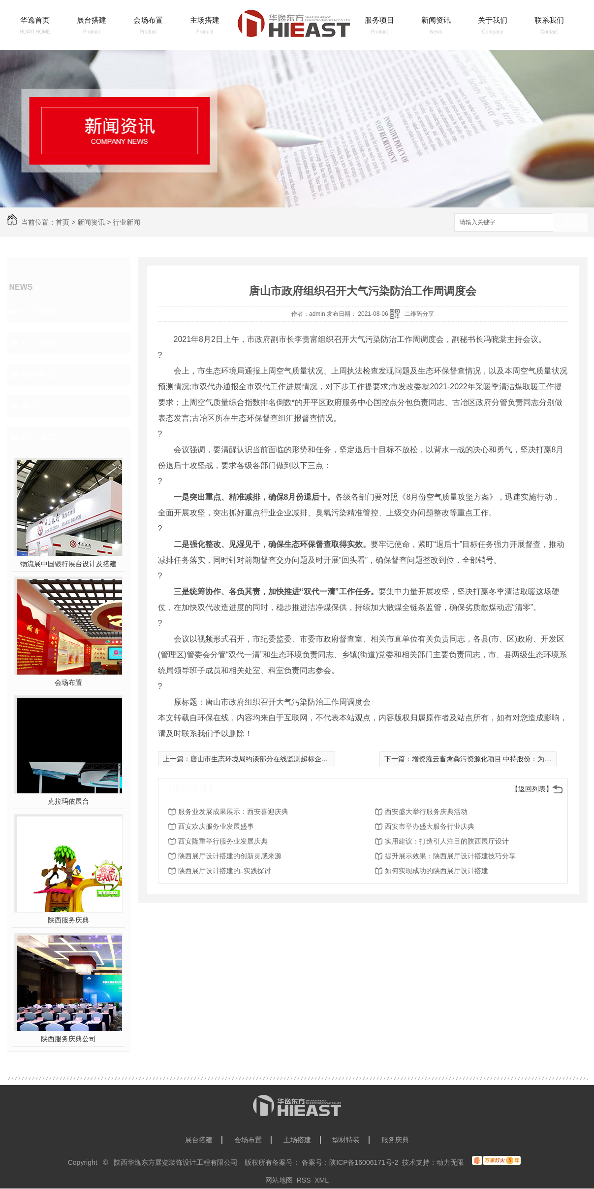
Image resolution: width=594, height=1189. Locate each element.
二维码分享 (419, 313)
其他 (30, 406)
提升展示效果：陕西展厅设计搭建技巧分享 (450, 856)
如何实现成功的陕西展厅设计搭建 (436, 871)
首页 (62, 222)
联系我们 (549, 20)
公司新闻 (39, 311)
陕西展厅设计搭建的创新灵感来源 (229, 856)
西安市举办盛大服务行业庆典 (429, 826)
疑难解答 (39, 374)
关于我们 (492, 20)
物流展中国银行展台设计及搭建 (68, 564)
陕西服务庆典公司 (68, 1039)
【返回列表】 (532, 789)
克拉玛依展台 (68, 801)
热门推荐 (39, 437)
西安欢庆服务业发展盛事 (216, 826)
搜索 (570, 223)
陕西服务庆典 (68, 920)
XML (321, 1180)
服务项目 (379, 20)
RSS (304, 1180)
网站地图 (279, 1180)
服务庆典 (395, 1140)
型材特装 (346, 1140)
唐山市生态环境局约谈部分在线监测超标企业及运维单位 (276, 759)
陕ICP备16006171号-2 (363, 1162)
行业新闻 (126, 222)
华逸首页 (35, 20)
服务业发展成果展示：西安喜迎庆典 (233, 811)
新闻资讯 (436, 20)
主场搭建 (204, 20)
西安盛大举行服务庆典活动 (426, 811)
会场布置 (148, 20)
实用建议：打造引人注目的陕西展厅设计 (447, 841)
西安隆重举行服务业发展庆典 (223, 841)
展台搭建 (91, 20)
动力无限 (450, 1162)
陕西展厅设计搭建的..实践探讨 (225, 871)
